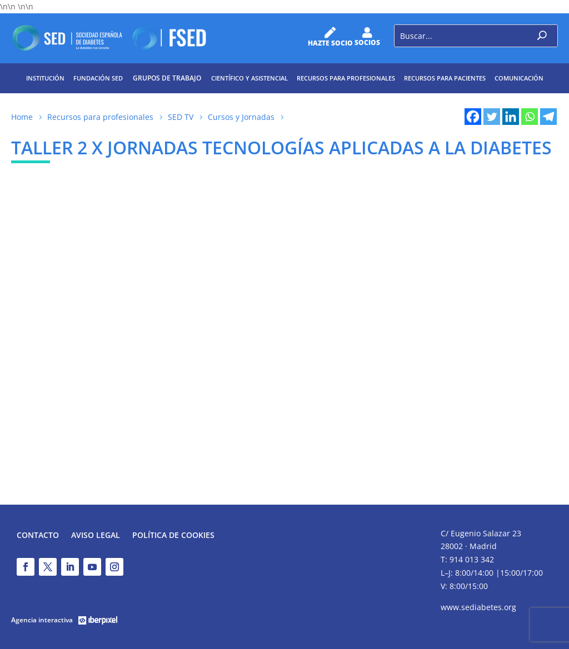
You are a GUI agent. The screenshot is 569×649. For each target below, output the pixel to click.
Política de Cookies (173, 535)
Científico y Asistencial (249, 78)
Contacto (38, 535)
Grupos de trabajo (167, 78)
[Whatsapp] (529, 116)
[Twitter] (491, 116)
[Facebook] (473, 116)
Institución (45, 78)
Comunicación (519, 78)
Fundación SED (98, 78)
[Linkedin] (510, 116)
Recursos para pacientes (445, 78)
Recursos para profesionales (346, 78)
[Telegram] (548, 116)
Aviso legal (95, 535)
